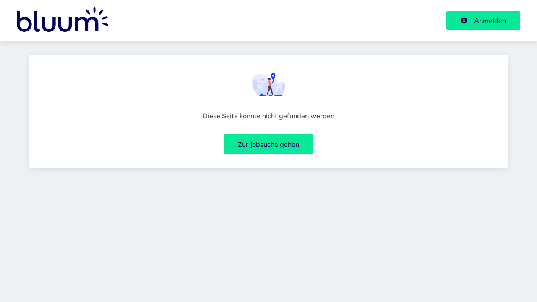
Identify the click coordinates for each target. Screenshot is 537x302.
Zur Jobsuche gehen (268, 144)
